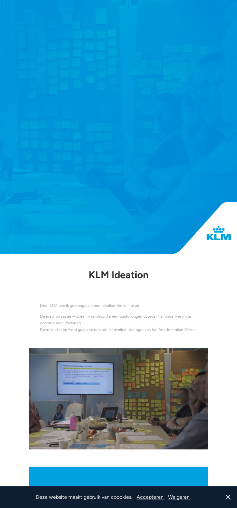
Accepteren (150, 497)
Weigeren (179, 497)
